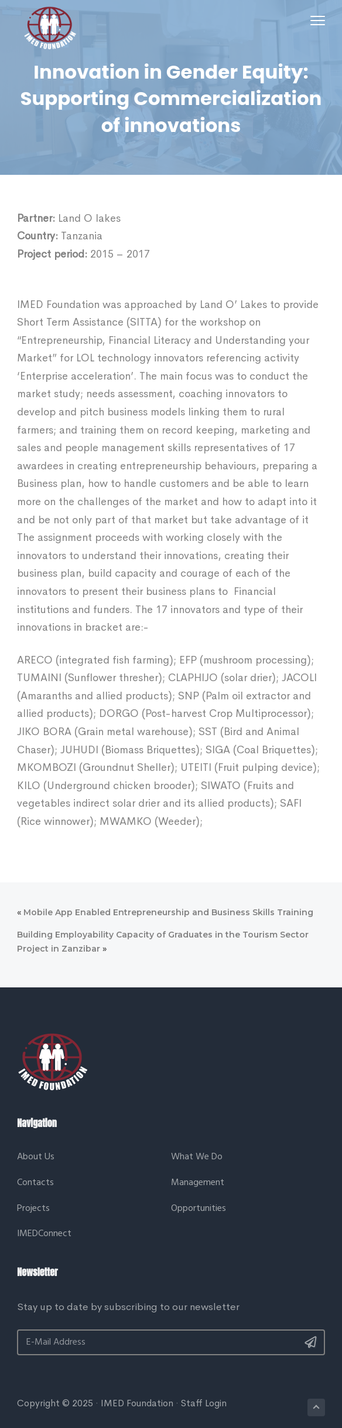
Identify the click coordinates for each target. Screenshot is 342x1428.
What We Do (197, 1157)
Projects (33, 1209)
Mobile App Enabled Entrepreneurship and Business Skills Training (168, 912)
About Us (35, 1157)
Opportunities (198, 1209)
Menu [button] (315, 20)
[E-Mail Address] (171, 1342)
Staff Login (204, 1403)
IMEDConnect (44, 1234)
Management (197, 1183)
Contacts (35, 1183)
